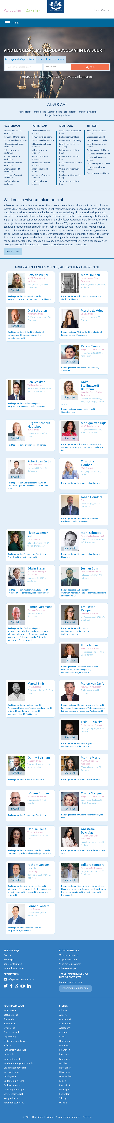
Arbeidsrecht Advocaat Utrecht (96, 132)
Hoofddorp (65, 1060)
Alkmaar (63, 1004)
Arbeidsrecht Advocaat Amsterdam (13, 132)
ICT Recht (28, 332)
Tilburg (63, 1090)
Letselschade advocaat (15, 1060)
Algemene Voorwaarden (68, 1108)
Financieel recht (84, 880)
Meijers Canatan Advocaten (92, 349)
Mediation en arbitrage (71, 444)
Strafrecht (81, 367)
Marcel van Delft (91, 678)
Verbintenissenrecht (32, 296)
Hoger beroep (25, 589)
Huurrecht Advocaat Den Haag (69, 157)
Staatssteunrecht (68, 409)
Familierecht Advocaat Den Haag (70, 176)
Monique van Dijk (92, 420)
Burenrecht (9, 1016)
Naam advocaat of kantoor (52, 59)
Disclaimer (37, 1108)
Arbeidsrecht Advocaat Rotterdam (40, 132)
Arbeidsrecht (82, 296)
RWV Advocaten (34, 427)
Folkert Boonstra (92, 859)
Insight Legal (32, 866)
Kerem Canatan (91, 346)
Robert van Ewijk (39, 458)
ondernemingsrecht (88, 112)
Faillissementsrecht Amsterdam (11, 151)
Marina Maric (89, 752)
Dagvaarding (10, 1029)
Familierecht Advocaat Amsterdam (13, 176)
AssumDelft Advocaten (90, 682)
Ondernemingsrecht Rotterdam (39, 170)
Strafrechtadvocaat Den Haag (69, 182)
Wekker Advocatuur (35, 385)
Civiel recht (65, 299)
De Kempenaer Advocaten (92, 719)
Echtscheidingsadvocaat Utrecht (97, 145)
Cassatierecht (92, 367)
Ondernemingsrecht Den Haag (69, 170)
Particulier (12, 10)
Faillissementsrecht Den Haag (69, 151)
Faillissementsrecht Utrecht (98, 150)
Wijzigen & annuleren (70, 957)
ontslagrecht (40, 112)
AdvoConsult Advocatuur (91, 862)
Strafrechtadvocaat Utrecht (98, 173)
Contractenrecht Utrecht (97, 140)
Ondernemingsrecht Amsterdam (12, 170)
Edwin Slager (36, 565)
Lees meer (13, 251)
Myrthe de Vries (91, 310)
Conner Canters (38, 900)
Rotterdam (39, 125)
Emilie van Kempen (87, 604)
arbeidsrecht (70, 112)
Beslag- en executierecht (72, 886)
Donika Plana (36, 823)
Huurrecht (48, 299)
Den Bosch (64, 1034)
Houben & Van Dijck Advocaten (88, 279)
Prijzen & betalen (68, 953)
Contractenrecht (12, 1025)
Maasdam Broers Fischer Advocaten (91, 393)
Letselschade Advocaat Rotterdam (40, 164)
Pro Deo (74, 592)
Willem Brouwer (38, 788)
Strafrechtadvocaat (13, 1086)
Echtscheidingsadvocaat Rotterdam (41, 145)
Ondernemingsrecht (31, 334)
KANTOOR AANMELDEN (75, 982)
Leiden (62, 1073)
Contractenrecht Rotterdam (42, 140)
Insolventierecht (12, 1051)
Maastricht (64, 1077)
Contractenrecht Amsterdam (15, 140)
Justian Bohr (89, 565)
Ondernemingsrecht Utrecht (98, 164)
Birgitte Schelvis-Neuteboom (39, 421)
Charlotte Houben (93, 458)
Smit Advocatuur (34, 682)
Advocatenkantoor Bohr (90, 568)
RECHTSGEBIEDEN (14, 999)
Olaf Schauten (37, 310)
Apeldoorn (64, 1021)
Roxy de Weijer (37, 275)
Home (96, 10)
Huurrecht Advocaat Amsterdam (12, 157)
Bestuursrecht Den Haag (69, 137)
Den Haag (66, 125)
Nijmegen (64, 1081)
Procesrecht (81, 334)
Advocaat (57, 104)
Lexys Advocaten (87, 314)
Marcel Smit (35, 678)
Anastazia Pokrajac (87, 825)
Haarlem (63, 1056)
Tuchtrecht (65, 370)
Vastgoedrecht (14, 299)
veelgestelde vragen (67, 1115)
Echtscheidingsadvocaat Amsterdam (13, 145)
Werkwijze (9, 953)
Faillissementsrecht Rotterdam (39, 151)
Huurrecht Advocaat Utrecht (98, 154)
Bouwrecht (9, 1012)
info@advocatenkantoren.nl (19, 972)
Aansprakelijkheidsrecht (18, 702)
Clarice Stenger (91, 788)
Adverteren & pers (68, 962)
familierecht (25, 112)
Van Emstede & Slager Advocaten (36, 569)
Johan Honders (91, 493)
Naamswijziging (12, 1064)
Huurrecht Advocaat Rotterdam (39, 157)
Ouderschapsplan (13, 1077)
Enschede (64, 1047)
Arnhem (63, 1025)
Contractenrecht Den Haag (70, 140)
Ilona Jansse (88, 640)
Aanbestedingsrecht (86, 406)
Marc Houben (90, 275)
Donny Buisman (38, 752)
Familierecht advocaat (15, 1042)
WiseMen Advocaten (36, 314)
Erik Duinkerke (91, 716)
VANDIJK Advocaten (89, 423)
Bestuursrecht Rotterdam (41, 137)
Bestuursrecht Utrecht (96, 137)
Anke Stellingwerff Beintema (89, 385)
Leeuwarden (65, 1068)
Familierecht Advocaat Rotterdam (40, 176)
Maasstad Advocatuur (89, 644)
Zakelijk (33, 10)
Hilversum (64, 1064)
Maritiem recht (30, 586)
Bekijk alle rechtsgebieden (57, 115)
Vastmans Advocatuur (36, 606)
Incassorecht (42, 586)
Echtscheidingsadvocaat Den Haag (69, 145)
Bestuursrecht (95, 296)
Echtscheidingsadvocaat (16, 1034)
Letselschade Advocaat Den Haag (70, 164)
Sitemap (88, 1108)
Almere (63, 1008)
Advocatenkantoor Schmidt (91, 532)
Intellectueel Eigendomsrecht (20, 636)
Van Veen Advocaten (36, 827)
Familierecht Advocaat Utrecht (96, 168)
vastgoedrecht (55, 112)
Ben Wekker (35, 382)
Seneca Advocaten (35, 755)
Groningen (64, 1051)
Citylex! (83, 497)
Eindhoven (64, 1042)
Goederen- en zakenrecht (32, 299)
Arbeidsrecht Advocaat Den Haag (70, 132)
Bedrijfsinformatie (13, 957)
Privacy (49, 1108)
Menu (11, 22)
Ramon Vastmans (39, 603)
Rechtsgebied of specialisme (20, 59)
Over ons (105, 10)
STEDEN (63, 999)
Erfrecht (8, 1038)
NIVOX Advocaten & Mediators (36, 279)
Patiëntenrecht (93, 808)
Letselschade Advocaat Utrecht (96, 158)
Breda (62, 1029)
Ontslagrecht (10, 1068)
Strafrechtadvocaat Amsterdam (11, 182)
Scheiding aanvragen (14, 1081)
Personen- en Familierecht (35, 441)
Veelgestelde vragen (69, 949)
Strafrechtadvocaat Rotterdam (39, 182)
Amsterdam (12, 125)
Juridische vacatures (14, 962)
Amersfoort (65, 1012)
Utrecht (93, 125)
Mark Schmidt (90, 529)
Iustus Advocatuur (34, 536)
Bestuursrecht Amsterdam (14, 137)
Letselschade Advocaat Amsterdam (13, 164)
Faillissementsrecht (27, 633)
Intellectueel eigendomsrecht (19, 1056)
